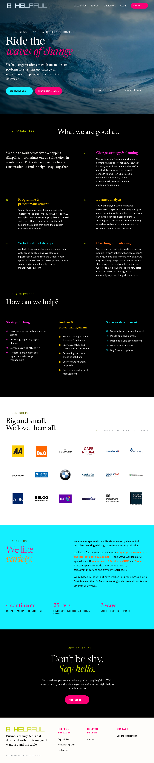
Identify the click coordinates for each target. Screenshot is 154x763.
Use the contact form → (128, 735)
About (123, 5)
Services (95, 5)
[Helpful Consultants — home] (27, 6)
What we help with (66, 744)
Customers (110, 5)
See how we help (19, 91)
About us (91, 739)
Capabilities (80, 5)
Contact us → (139, 5)
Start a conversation (48, 91)
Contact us (77, 700)
